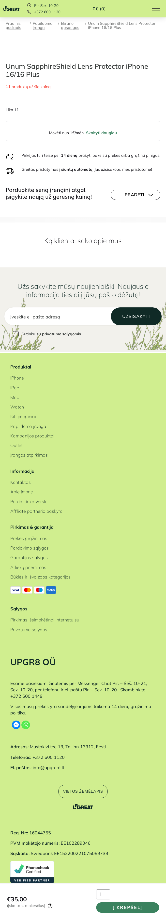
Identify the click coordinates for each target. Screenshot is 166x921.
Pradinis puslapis (13, 25)
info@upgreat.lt (48, 767)
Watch (17, 406)
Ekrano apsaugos (70, 25)
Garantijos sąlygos (29, 557)
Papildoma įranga (43, 25)
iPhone (17, 377)
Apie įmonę (21, 491)
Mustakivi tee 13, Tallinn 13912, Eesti (68, 746)
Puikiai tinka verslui (29, 501)
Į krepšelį (127, 907)
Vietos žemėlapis (83, 791)
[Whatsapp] (25, 724)
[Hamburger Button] (159, 8)
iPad (14, 387)
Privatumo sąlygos (28, 629)
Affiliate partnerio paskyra (36, 510)
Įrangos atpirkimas (29, 454)
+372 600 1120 (47, 12)
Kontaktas (20, 482)
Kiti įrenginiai (23, 416)
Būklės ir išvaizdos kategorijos (40, 576)
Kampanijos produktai (32, 435)
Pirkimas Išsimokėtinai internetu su (44, 619)
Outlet (16, 445)
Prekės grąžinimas (28, 537)
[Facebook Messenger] (16, 724)
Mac (14, 396)
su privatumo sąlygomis (59, 334)
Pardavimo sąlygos (29, 547)
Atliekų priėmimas (28, 566)
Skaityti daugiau (101, 132)
